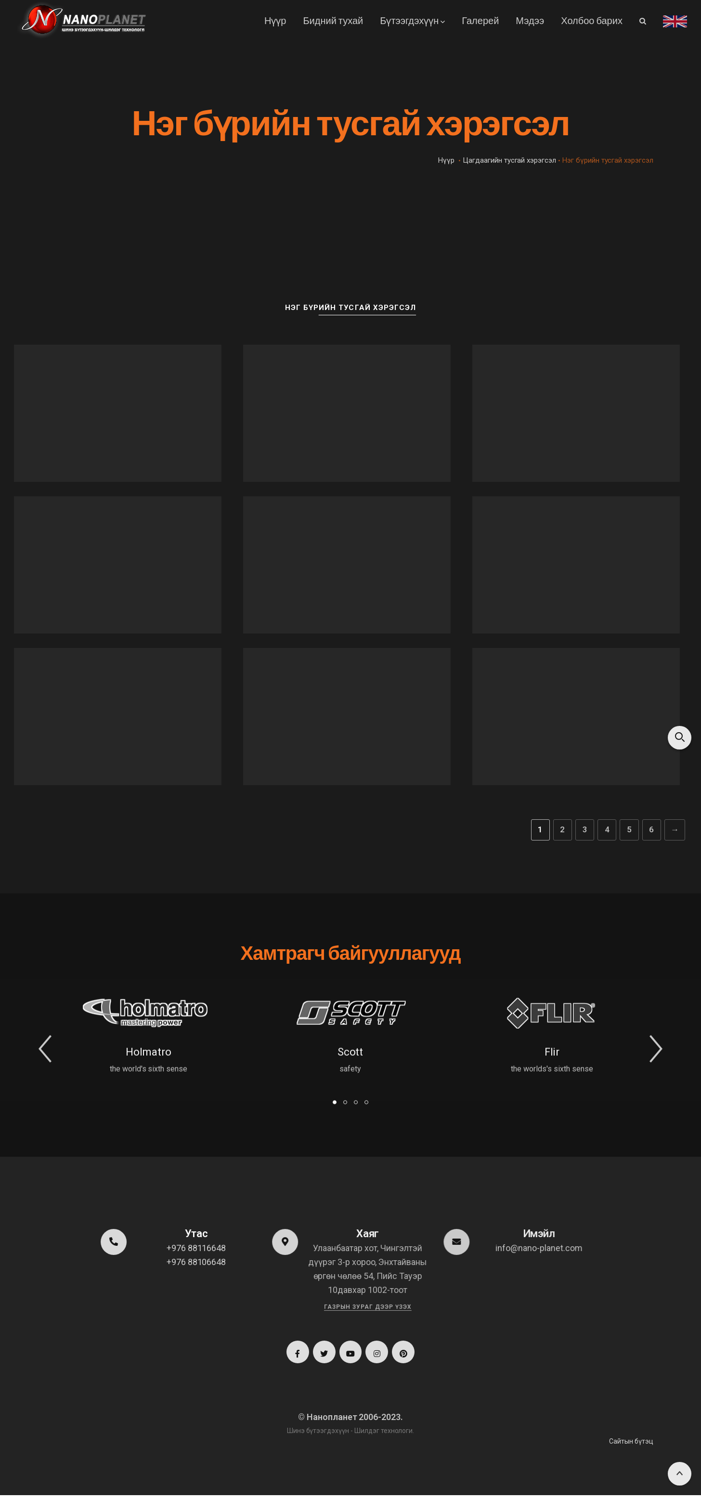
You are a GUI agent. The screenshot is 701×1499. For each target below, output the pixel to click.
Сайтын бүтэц (631, 1445)
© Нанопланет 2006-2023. (350, 1421)
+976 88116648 (196, 1248)
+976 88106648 (196, 1262)
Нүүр (446, 160)
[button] (45, 1062)
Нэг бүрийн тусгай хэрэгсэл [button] (350, 307)
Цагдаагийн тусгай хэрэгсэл (509, 160)
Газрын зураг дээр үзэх (367, 1306)
